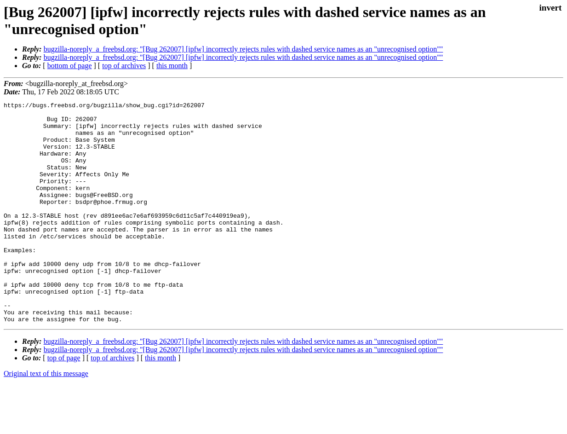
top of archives (124, 65)
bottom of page (69, 65)
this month (172, 65)
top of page (63, 402)
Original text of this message (46, 418)
